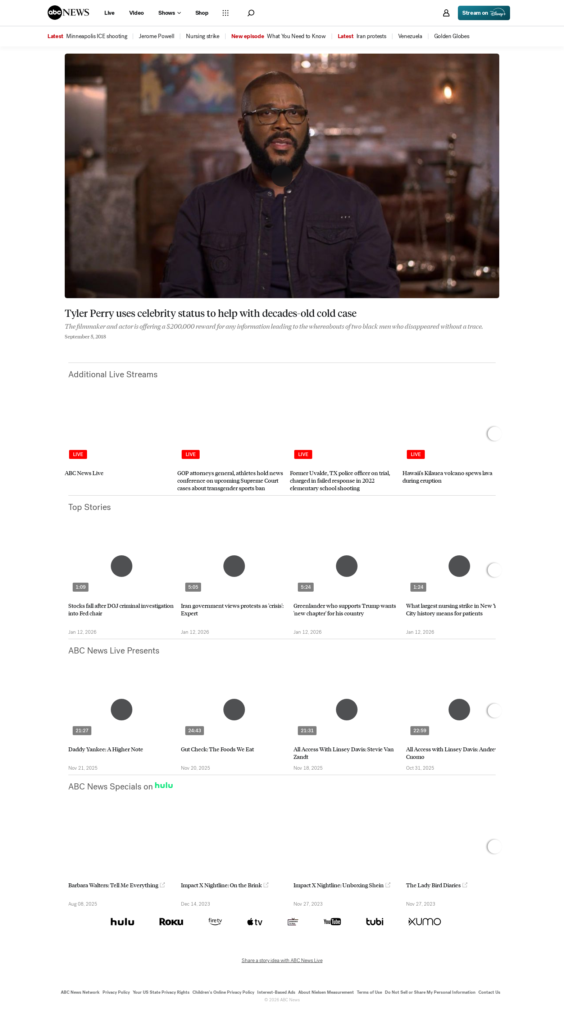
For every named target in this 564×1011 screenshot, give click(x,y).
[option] (118, 448)
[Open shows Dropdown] (169, 13)
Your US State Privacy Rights (161, 992)
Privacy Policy (116, 992)
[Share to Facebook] (66, 346)
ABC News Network (80, 992)
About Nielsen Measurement (326, 992)
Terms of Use (369, 992)
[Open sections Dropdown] (225, 13)
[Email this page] (95, 346)
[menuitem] (96, 36)
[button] (250, 13)
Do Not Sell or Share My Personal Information (430, 992)
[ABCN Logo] (68, 12)
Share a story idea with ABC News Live (282, 961)
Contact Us (489, 992)
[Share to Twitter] (81, 346)
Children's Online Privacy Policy (223, 992)
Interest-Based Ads (276, 992)
